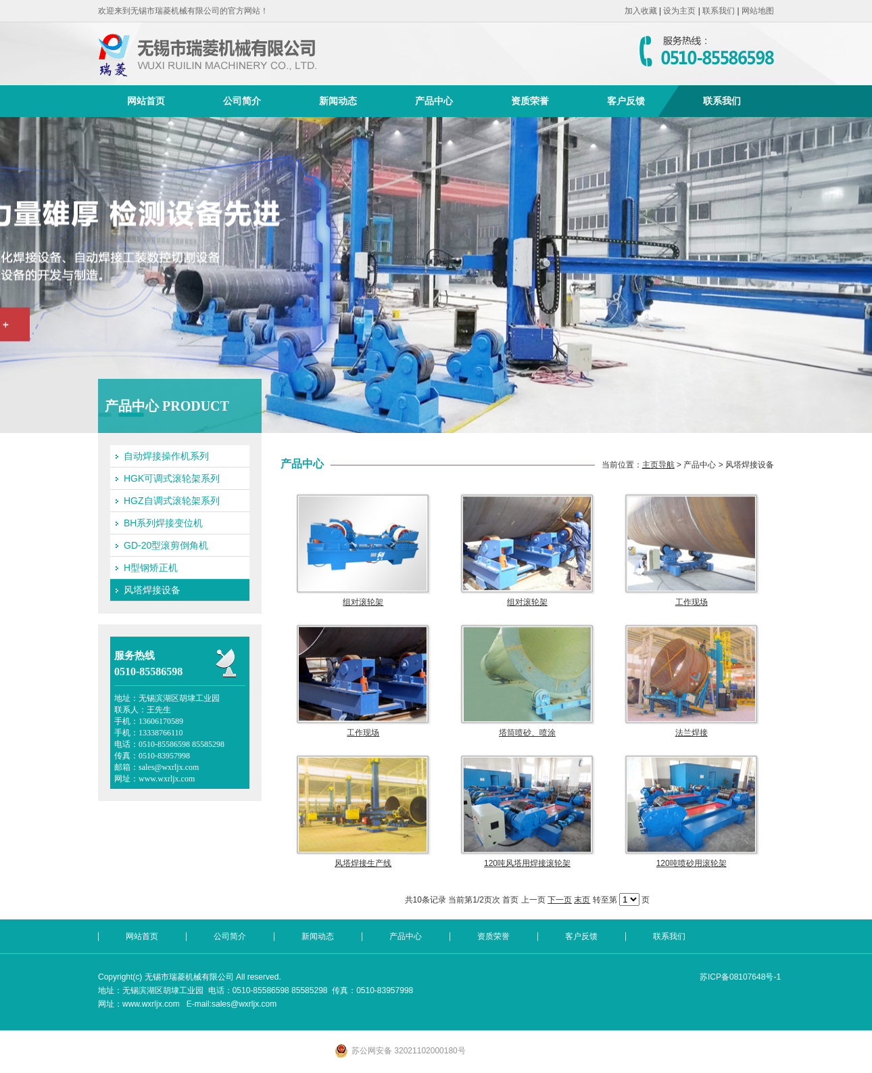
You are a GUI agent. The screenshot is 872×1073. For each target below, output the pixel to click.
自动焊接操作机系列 (166, 456)
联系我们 (718, 11)
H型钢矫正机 (151, 567)
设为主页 (679, 11)
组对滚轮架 (363, 602)
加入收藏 (641, 11)
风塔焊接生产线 (363, 863)
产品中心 (434, 100)
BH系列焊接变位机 (163, 523)
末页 (582, 900)
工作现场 (691, 602)
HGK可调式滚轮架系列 (172, 478)
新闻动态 (338, 100)
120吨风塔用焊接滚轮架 (527, 863)
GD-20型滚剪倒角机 (166, 545)
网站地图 (758, 11)
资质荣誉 (530, 100)
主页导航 (658, 465)
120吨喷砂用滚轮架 (691, 863)
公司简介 (242, 100)
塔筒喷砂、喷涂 (527, 732)
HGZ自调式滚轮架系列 (172, 500)
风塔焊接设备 (152, 590)
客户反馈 (626, 100)
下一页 (560, 900)
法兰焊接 (691, 732)
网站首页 (146, 100)
